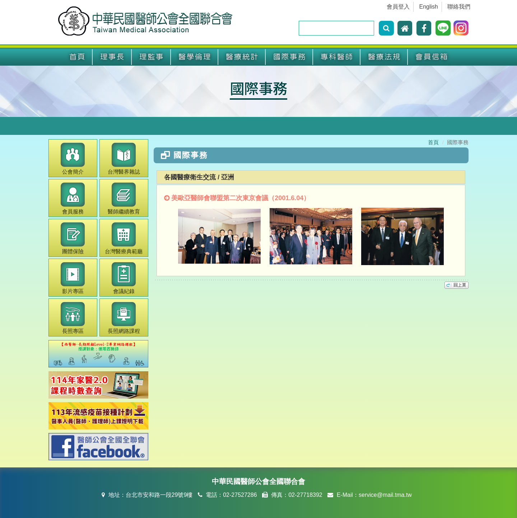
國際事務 (289, 57)
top (456, 285)
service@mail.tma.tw (385, 495)
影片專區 (73, 278)
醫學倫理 (194, 57)
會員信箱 (431, 57)
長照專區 (73, 318)
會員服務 (73, 199)
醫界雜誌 (124, 159)
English (428, 7)
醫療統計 (241, 57)
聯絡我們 (458, 7)
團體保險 (73, 238)
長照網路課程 (124, 318)
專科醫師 (336, 57)
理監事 (151, 57)
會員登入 (398, 7)
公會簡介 (73, 159)
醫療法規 (384, 57)
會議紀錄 (124, 278)
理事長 (112, 57)
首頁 (77, 57)
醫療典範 (124, 238)
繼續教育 (124, 199)
